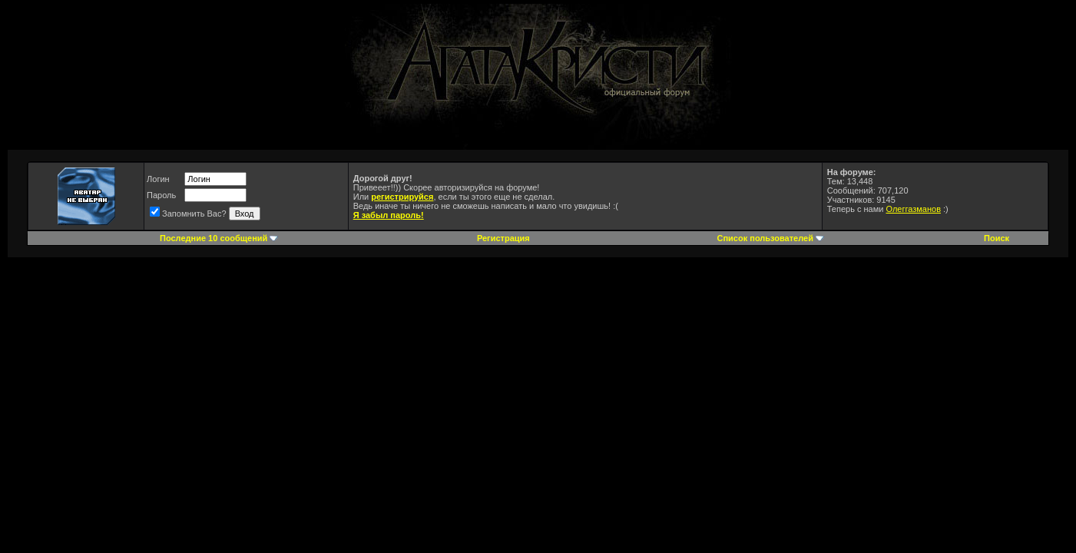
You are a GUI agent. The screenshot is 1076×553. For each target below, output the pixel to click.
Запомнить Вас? (188, 213)
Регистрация (503, 238)
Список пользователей (765, 238)
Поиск (996, 238)
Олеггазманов (913, 209)
